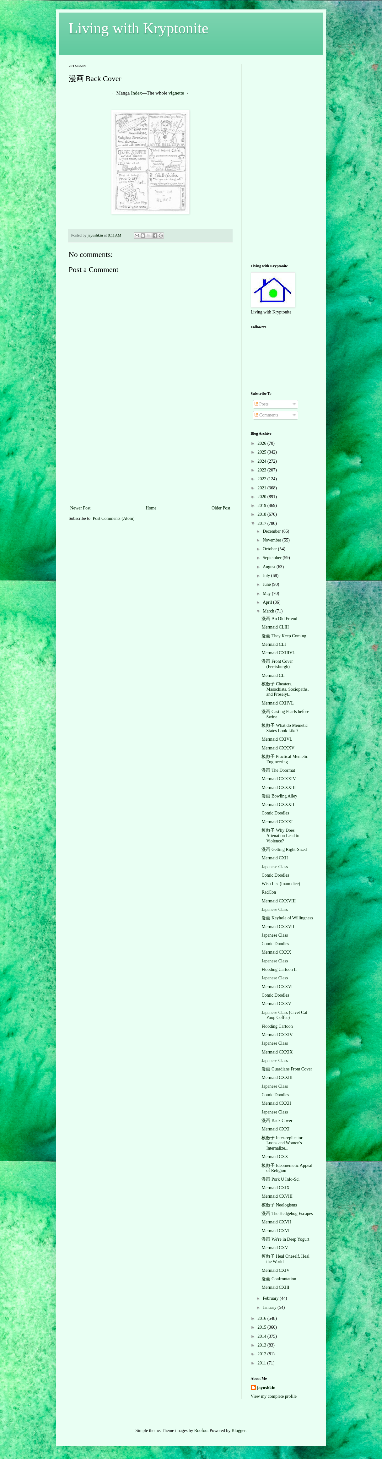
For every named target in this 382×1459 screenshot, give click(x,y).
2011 (262, 1363)
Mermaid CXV (274, 1247)
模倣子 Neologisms (279, 1205)
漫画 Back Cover (276, 1120)
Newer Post (80, 508)
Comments (266, 415)
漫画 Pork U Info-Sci (280, 1179)
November (272, 540)
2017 (262, 523)
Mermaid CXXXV (277, 748)
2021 (262, 488)
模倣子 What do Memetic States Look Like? (284, 728)
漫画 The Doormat (278, 770)
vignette (176, 92)
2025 (262, 452)
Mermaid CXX (274, 1156)
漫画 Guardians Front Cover (286, 1069)
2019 (262, 505)
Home (151, 508)
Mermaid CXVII (276, 1222)
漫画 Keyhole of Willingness (287, 918)
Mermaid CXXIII (276, 1077)
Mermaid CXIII (275, 1287)
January (270, 1307)
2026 (262, 443)
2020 (262, 496)
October (270, 549)
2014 (262, 1336)
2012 (262, 1354)
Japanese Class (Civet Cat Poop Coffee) (284, 1015)
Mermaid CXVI (275, 1230)
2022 (262, 478)
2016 (262, 1318)
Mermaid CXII (274, 858)
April (268, 602)
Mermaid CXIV (275, 1270)
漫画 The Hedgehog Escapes (287, 1213)
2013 (262, 1345)
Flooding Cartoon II (279, 969)
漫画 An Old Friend (279, 618)
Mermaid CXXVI (277, 986)
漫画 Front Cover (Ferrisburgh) (277, 664)
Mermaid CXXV (276, 1003)
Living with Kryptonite (138, 28)
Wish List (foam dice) (280, 883)
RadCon (268, 892)
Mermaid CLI (273, 644)
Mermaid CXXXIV (278, 778)
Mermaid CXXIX (277, 1052)
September (272, 557)
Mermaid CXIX (275, 1187)
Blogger (238, 1430)
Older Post (221, 508)
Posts (262, 404)
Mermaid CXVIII (276, 1196)
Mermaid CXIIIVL (278, 653)
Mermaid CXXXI (277, 821)
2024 (262, 461)
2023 (262, 470)
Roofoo (200, 1430)
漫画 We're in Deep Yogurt (285, 1239)
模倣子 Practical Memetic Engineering (284, 759)
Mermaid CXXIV (277, 1034)
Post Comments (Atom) (114, 518)
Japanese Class (274, 866)
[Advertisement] (150, 457)
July (267, 575)
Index (136, 92)
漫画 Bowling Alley (279, 796)
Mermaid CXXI (275, 1129)
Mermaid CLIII (275, 627)
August (270, 566)
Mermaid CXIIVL (277, 703)
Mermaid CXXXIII (278, 787)
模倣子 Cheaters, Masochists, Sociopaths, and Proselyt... (285, 689)
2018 (262, 514)
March (269, 611)
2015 (262, 1327)
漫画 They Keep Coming (283, 636)
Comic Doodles (275, 813)
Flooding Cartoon (277, 1026)
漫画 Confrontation (278, 1279)
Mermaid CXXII (276, 1103)
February (271, 1298)
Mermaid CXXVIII (278, 901)
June (267, 584)
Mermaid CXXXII (277, 804)
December (272, 531)
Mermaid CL (272, 675)
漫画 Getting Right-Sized (284, 849)
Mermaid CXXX (276, 952)
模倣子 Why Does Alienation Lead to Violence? (280, 835)
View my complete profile (274, 1396)
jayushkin (266, 1388)
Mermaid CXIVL (276, 739)
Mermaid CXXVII (277, 926)
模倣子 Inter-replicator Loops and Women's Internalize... (281, 1143)
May (267, 593)
